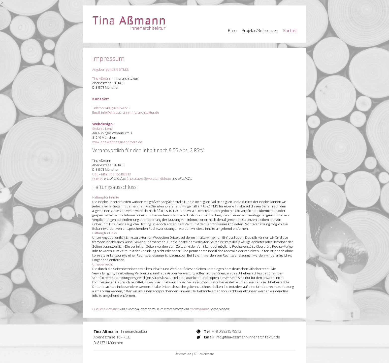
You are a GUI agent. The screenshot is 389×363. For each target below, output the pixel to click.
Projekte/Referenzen (260, 30)
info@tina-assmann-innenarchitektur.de (130, 112)
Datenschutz (183, 354)
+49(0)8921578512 (117, 108)
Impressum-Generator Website (149, 178)
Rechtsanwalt (199, 309)
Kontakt (290, 30)
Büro (232, 30)
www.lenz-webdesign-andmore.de (117, 142)
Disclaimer (111, 309)
